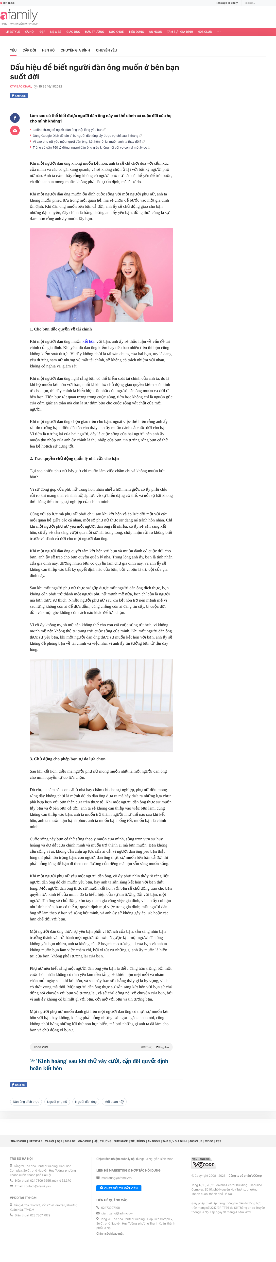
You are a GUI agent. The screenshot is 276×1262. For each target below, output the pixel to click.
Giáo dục (73, 32)
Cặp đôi (29, 50)
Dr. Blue (7, 3)
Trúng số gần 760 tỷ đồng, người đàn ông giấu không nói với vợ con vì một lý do (91, 147)
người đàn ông (86, 1102)
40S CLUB (205, 32)
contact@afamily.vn (37, 1186)
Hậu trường (94, 32)
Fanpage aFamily (225, 2)
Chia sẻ (19, 95)
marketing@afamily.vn (117, 1178)
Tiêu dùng (136, 32)
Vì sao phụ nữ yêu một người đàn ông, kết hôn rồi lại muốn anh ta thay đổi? (89, 141)
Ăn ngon (155, 32)
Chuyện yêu (106, 50)
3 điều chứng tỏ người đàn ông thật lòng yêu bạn (69, 130)
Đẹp (42, 32)
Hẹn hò (48, 50)
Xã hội (29, 32)
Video (209, 1141)
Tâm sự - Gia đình (180, 32)
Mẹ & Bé (56, 32)
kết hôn (88, 341)
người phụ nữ (57, 1102)
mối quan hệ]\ (114, 1102)
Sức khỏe (116, 32)
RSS (218, 1141)
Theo (101, 1047)
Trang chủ (18, 1141)
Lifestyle (12, 32)
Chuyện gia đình (75, 50)
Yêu (13, 50)
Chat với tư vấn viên (119, 1188)
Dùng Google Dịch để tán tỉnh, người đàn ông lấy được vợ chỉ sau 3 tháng (87, 136)
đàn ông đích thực (26, 1102)
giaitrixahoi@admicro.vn (118, 1213)
